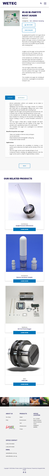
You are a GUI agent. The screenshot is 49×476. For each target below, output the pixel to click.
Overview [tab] (10, 97)
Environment (23, 420)
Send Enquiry (29, 30)
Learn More (24, 229)
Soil (31, 21)
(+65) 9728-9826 (10, 443)
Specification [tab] (21, 97)
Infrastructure (23, 426)
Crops (21, 429)
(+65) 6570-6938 (10, 446)
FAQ (7, 420)
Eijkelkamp (25, 18)
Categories (25, 21)
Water (21, 417)
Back (24, 166)
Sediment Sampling (38, 21)
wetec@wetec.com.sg (11, 456)
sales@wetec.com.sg (11, 453)
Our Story (8, 417)
